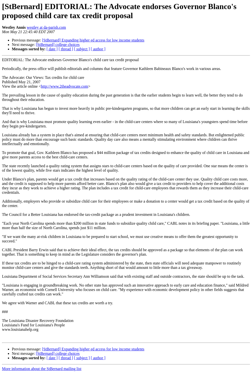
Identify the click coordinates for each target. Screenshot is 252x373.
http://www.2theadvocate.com (64, 86)
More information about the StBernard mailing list (41, 369)
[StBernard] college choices (58, 44)
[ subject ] (82, 49)
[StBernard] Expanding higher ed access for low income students (93, 40)
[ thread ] (66, 49)
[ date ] (52, 49)
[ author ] (98, 49)
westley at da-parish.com (46, 27)
